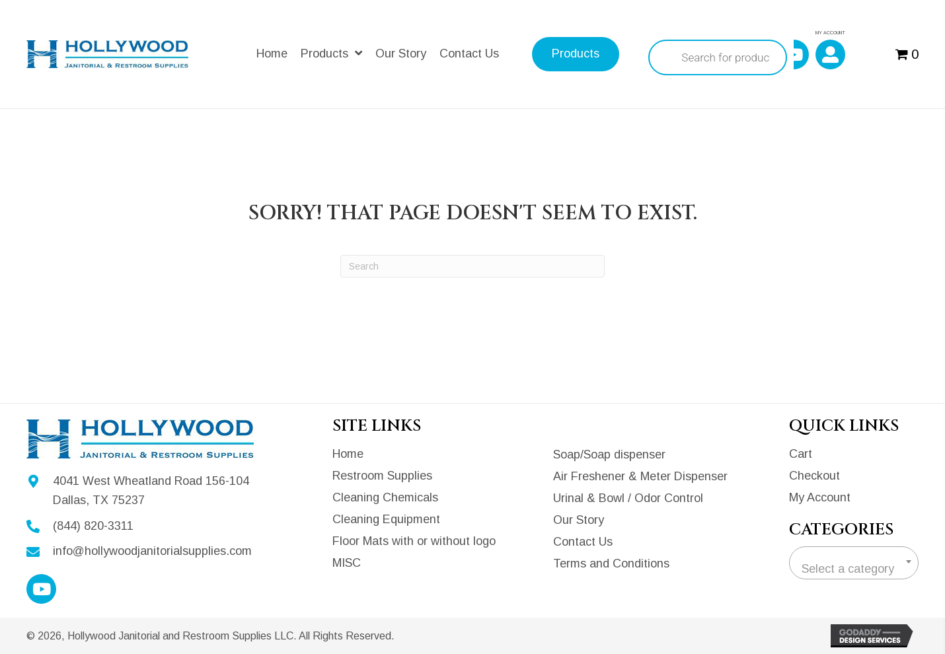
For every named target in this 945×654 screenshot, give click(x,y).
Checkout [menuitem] (814, 475)
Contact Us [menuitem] (583, 541)
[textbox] (853, 569)
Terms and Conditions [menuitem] (611, 563)
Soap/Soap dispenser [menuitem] (609, 454)
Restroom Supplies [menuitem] (382, 475)
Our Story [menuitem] (578, 520)
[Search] (472, 266)
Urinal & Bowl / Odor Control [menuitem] (628, 498)
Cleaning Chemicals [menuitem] (385, 497)
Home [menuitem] (347, 453)
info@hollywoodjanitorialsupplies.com (152, 551)
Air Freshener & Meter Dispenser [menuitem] (640, 476)
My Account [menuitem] (819, 497)
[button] (794, 54)
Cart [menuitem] (800, 453)
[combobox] (854, 562)
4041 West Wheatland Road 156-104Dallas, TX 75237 (151, 490)
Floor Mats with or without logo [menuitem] (414, 541)
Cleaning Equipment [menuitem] (386, 519)
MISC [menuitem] (346, 562)
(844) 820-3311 (93, 525)
